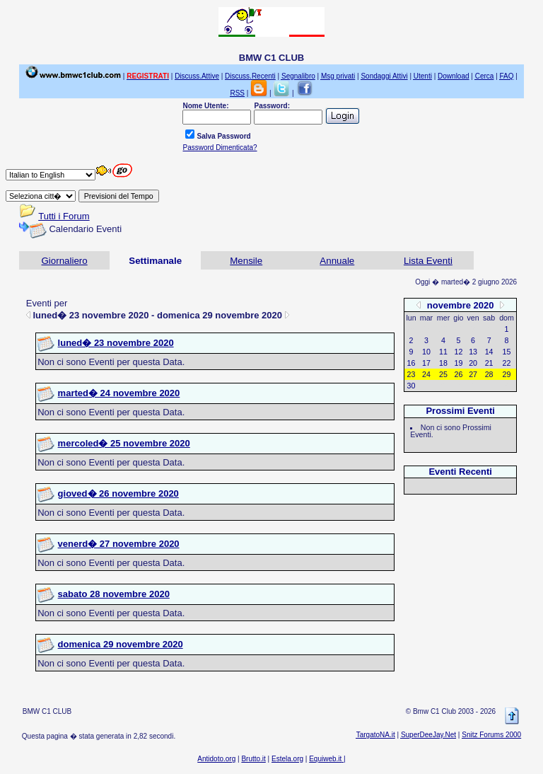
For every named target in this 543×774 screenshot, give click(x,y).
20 (473, 363)
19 (459, 363)
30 (411, 385)
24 (426, 374)
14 (489, 351)
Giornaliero (64, 260)
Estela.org (287, 759)
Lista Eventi (428, 260)
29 (507, 374)
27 (473, 374)
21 (489, 363)
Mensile (246, 260)
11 (443, 351)
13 (473, 351)
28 (489, 374)
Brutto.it (253, 759)
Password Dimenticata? (219, 147)
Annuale (337, 260)
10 (426, 351)
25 (443, 374)
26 (459, 374)
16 (411, 363)
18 (443, 363)
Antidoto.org (216, 759)
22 (507, 363)
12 (459, 351)
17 (426, 363)
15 (507, 351)
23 (411, 374)
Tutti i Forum (63, 216)
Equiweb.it (325, 759)
